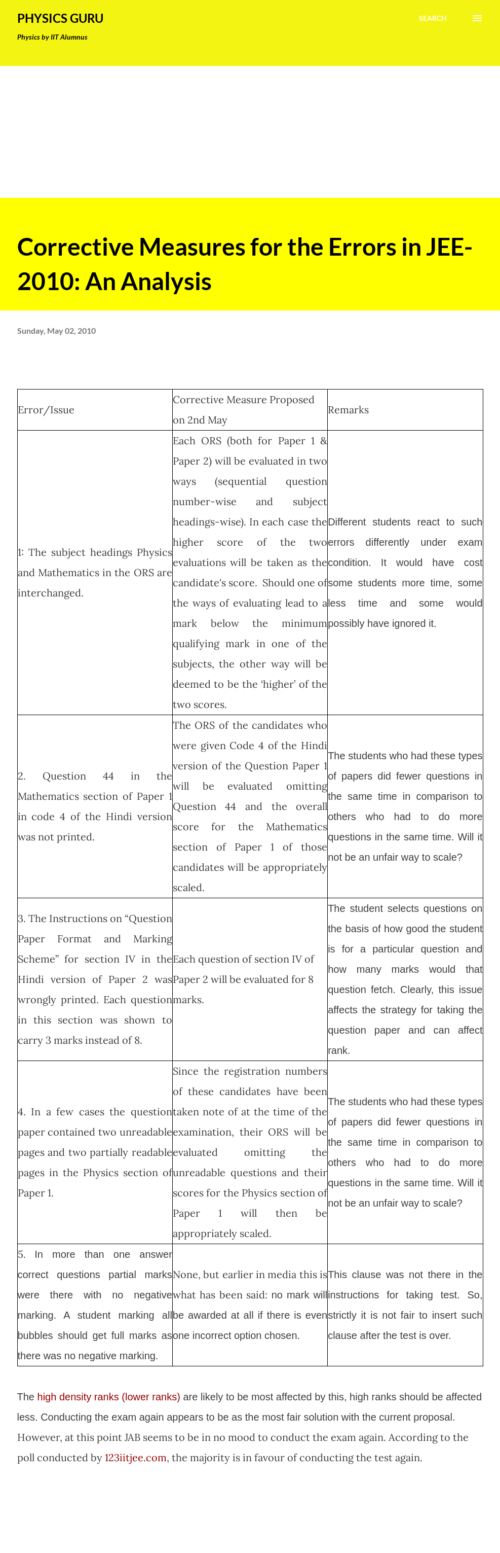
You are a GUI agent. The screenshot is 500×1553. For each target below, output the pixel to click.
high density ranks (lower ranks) (108, 1396)
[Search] (433, 18)
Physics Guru (60, 18)
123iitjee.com (136, 1457)
